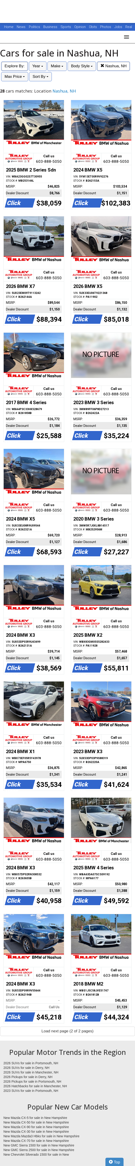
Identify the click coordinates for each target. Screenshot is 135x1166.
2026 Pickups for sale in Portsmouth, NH (32, 1081)
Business (50, 27)
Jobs (118, 27)
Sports (66, 27)
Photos (106, 27)
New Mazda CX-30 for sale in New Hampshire (36, 1131)
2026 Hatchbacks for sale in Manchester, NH (35, 1086)
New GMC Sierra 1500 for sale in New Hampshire (38, 1145)
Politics (34, 27)
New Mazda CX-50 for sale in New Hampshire (36, 1122)
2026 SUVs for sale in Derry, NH (26, 1068)
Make (57, 66)
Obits (93, 27)
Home (9, 27)
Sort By (40, 76)
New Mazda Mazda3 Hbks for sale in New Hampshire (41, 1136)
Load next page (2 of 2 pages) (67, 1031)
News (21, 27)
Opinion (80, 27)
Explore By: (15, 66)
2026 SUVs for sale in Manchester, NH (30, 1072)
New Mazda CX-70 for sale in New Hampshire (36, 1141)
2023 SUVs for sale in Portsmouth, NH (30, 1091)
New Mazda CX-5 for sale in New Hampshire (35, 1118)
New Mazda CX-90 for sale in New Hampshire (36, 1127)
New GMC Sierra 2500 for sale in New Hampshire (38, 1150)
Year (37, 66)
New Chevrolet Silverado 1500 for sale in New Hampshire (36, 1155)
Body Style (82, 66)
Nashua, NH (113, 66)
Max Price (15, 76)
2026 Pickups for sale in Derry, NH (27, 1077)
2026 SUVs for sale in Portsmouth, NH (30, 1063)
